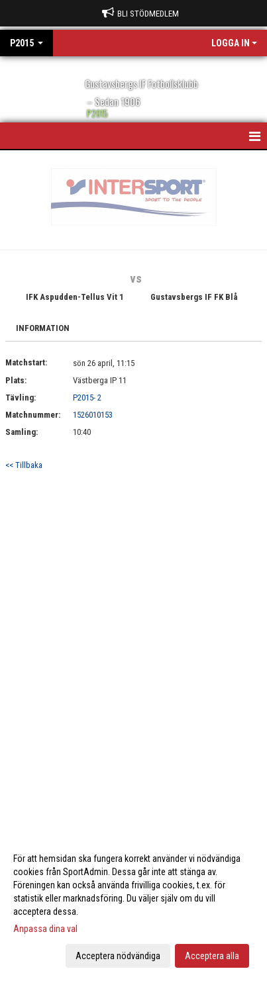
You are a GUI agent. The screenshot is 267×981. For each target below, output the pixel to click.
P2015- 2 (87, 397)
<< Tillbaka (23, 465)
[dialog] (133, 906)
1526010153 (93, 415)
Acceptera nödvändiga (118, 956)
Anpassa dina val (45, 928)
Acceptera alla (212, 956)
